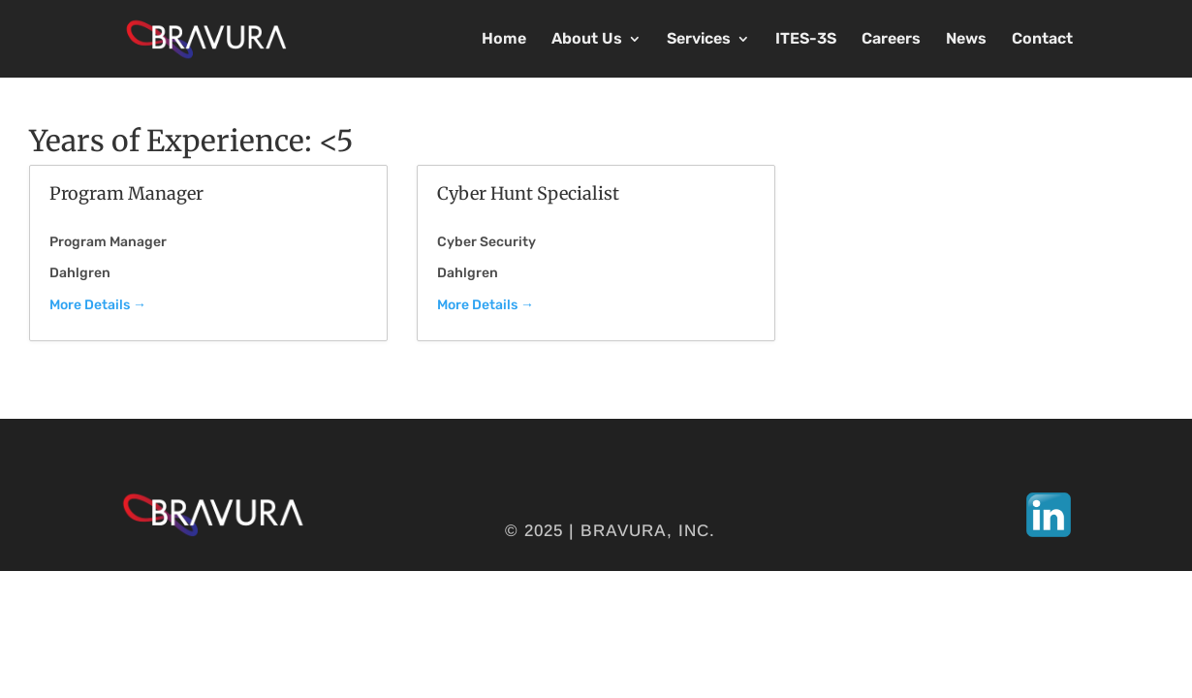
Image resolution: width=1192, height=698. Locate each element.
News (966, 40)
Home (504, 40)
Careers (891, 40)
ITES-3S (805, 40)
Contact (1042, 40)
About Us (586, 40)
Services (699, 40)
